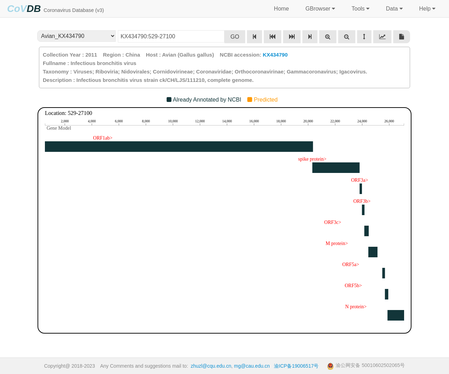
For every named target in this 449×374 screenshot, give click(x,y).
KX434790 (275, 55)
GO (234, 37)
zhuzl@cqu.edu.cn (211, 366)
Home (281, 9)
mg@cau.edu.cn (252, 366)
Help (426, 9)
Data (393, 9)
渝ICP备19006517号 (296, 366)
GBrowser (319, 9)
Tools (360, 9)
